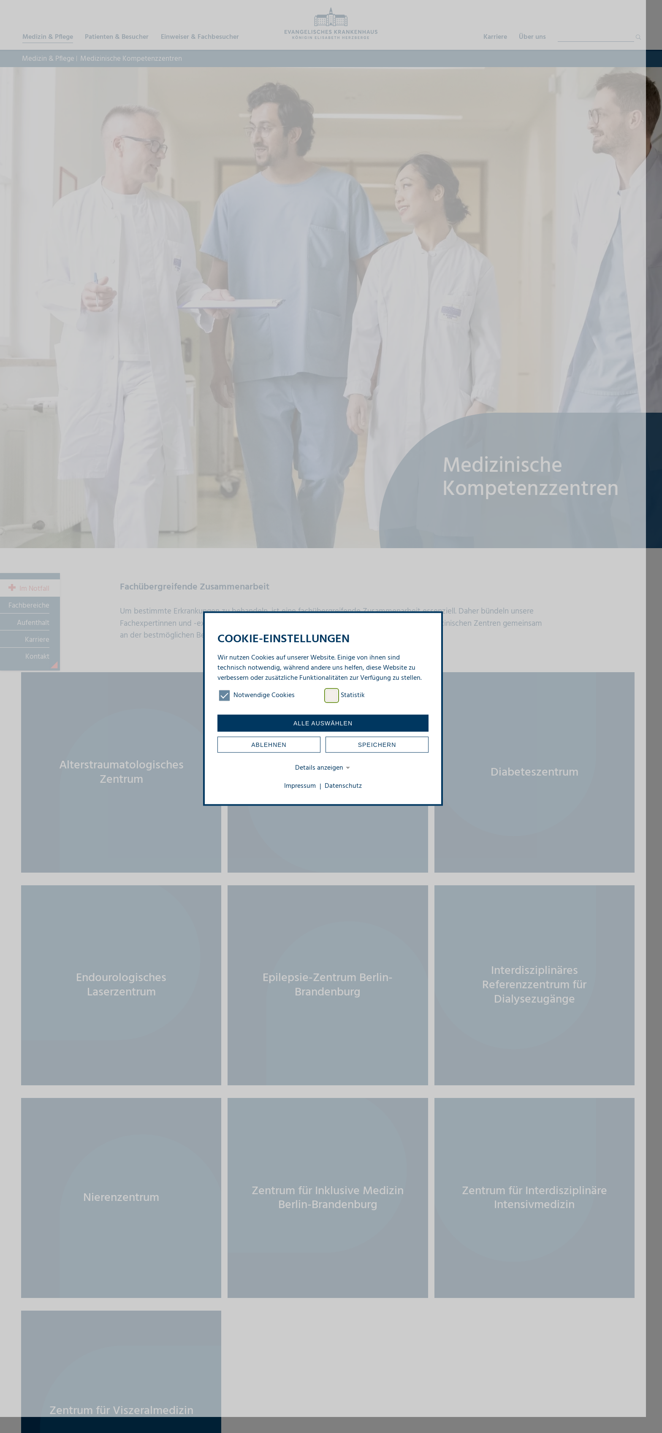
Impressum (300, 786)
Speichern (377, 744)
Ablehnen (268, 744)
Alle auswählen (323, 722)
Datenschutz (343, 786)
